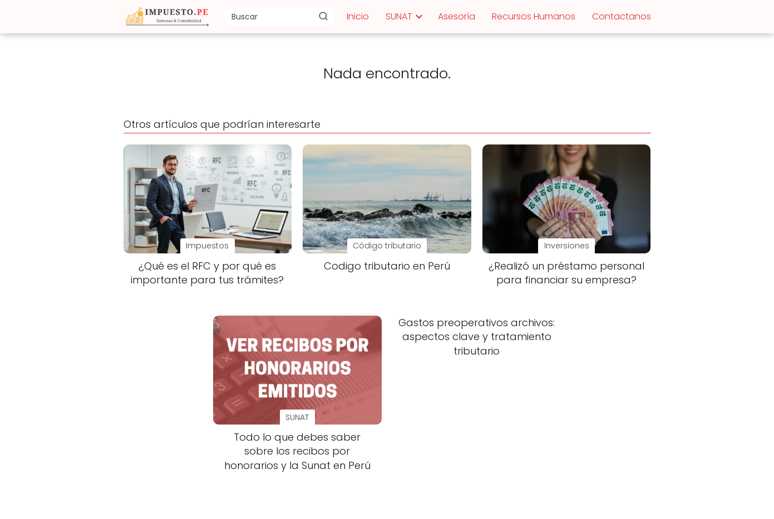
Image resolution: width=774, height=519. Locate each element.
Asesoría (456, 16)
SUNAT (399, 16)
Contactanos (621, 16)
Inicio (358, 16)
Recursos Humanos (533, 16)
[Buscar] (323, 16)
